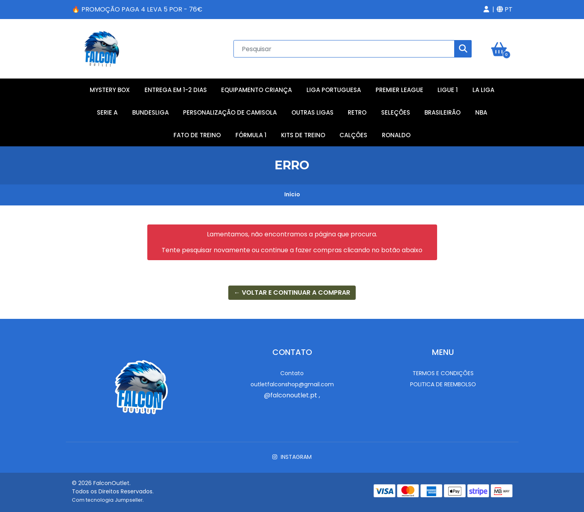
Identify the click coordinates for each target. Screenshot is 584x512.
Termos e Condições (443, 373)
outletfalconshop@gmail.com (292, 384)
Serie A (107, 112)
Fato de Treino (197, 135)
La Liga (483, 90)
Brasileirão (442, 112)
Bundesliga (150, 112)
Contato (292, 373)
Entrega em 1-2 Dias (176, 90)
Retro (357, 112)
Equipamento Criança (256, 90)
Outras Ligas (312, 112)
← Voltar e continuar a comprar (292, 292)
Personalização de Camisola (230, 112)
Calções (353, 135)
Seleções (395, 112)
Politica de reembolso (443, 384)
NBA (481, 112)
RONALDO (396, 135)
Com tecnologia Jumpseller (107, 500)
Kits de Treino (303, 135)
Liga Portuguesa (333, 90)
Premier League (399, 90)
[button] (486, 9)
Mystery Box (110, 90)
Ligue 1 (448, 90)
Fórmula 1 (250, 135)
